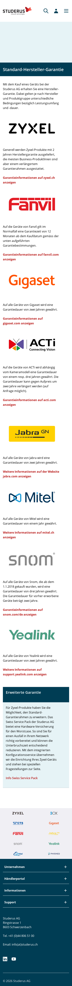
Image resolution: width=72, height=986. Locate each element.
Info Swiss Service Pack (22, 778)
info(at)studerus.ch (25, 944)
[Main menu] (65, 11)
